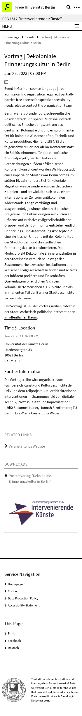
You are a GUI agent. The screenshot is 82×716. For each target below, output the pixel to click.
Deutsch (13, 648)
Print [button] (11, 633)
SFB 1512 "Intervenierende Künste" (32, 18)
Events (29, 37)
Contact (13, 591)
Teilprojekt (34, 390)
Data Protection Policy (23, 598)
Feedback (14, 641)
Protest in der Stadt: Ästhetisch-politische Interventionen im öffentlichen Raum (39, 312)
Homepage (11, 37)
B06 (45, 390)
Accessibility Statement (24, 605)
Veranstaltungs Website (27, 446)
